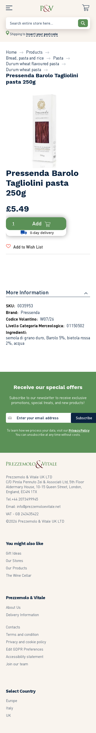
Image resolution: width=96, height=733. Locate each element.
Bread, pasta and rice (25, 58)
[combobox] (48, 23)
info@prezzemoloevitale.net (39, 506)
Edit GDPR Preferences (24, 649)
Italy (9, 707)
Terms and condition (22, 634)
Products (34, 52)
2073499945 (25, 499)
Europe (11, 700)
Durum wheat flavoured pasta (32, 63)
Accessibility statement (24, 656)
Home (11, 52)
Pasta (58, 58)
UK (8, 715)
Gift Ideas (13, 553)
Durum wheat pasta (23, 69)
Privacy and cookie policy (26, 641)
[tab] (48, 294)
